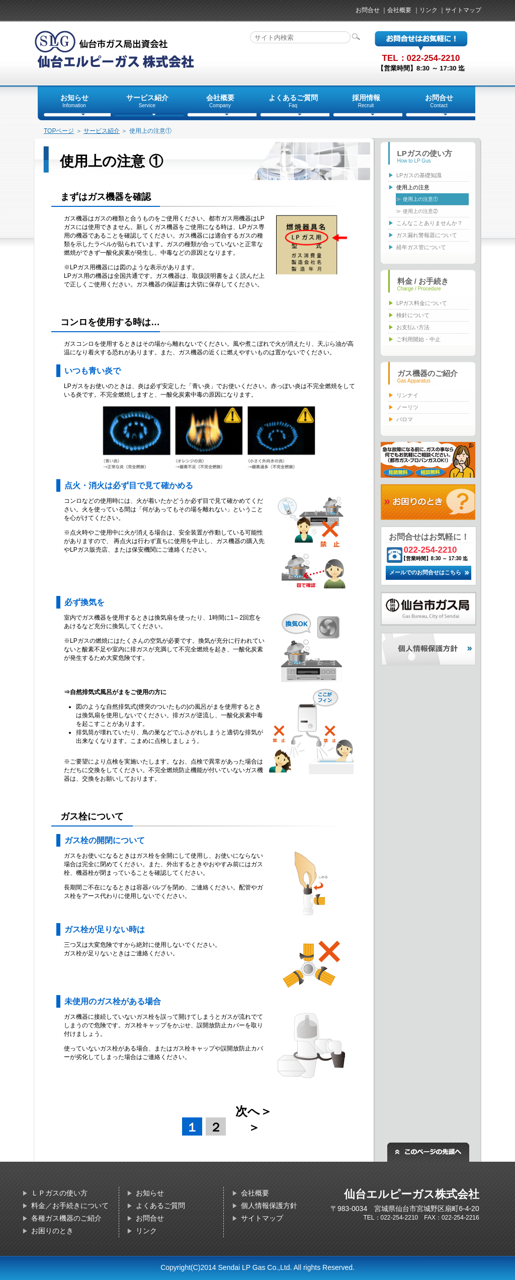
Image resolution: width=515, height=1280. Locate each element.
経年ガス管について (421, 247)
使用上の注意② (420, 211)
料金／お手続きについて (70, 1205)
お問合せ (368, 10)
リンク (428, 10)
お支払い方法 (413, 327)
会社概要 (399, 10)
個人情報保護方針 (269, 1205)
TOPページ (59, 130)
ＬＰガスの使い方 (59, 1193)
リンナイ (407, 395)
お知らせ (150, 1193)
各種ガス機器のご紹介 (66, 1218)
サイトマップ (463, 10)
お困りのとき (52, 1231)
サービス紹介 (101, 130)
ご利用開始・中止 (418, 339)
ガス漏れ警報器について (426, 235)
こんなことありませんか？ (429, 223)
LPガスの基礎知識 (419, 175)
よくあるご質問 (160, 1205)
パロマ (404, 419)
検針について (413, 315)
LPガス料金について (421, 303)
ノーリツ (407, 407)
